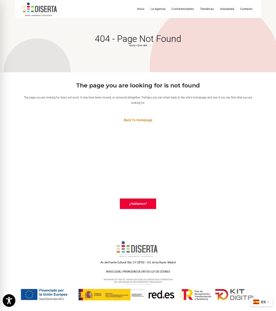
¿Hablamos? (138, 204)
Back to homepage (138, 120)
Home (132, 45)
